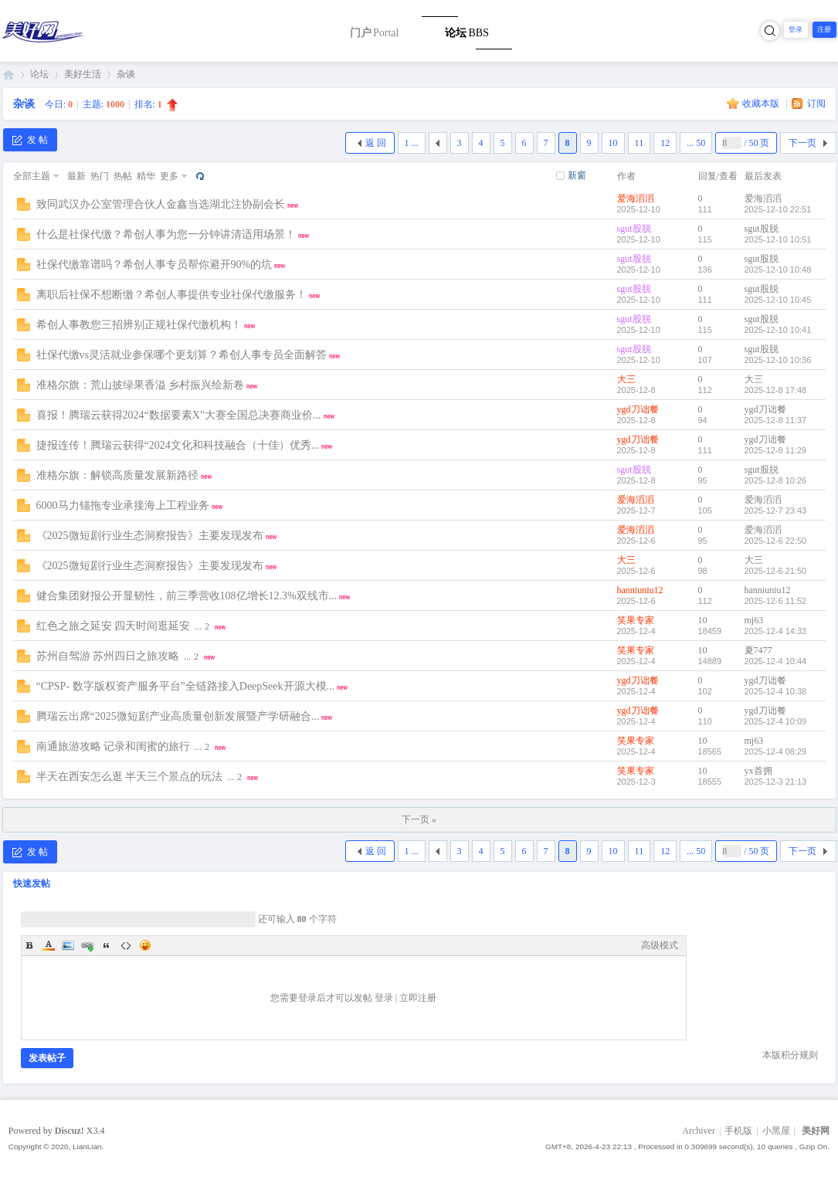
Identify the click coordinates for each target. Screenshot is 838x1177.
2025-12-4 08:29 (776, 751)
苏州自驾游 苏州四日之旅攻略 (108, 656)
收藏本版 (762, 103)
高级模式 (659, 945)
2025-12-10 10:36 (778, 360)
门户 (374, 33)
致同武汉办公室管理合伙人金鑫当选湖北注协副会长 (160, 204)
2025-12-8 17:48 (776, 390)
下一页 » (419, 819)
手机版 (738, 1130)
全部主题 (31, 176)
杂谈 (126, 74)
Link (87, 945)
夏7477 (758, 650)
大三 (626, 379)
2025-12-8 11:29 (776, 450)
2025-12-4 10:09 (776, 721)
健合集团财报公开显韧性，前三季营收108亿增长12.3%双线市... (187, 596)
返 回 (375, 142)
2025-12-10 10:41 (778, 329)
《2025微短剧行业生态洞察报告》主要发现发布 (149, 535)
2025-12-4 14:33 (776, 631)
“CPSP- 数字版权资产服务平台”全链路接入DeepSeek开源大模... (185, 686)
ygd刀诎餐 (638, 409)
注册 (824, 29)
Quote (106, 945)
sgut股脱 (634, 228)
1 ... (412, 142)
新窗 (577, 175)
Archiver (698, 1130)
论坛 (466, 33)
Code (126, 945)
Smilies (145, 945)
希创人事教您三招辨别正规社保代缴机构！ (139, 325)
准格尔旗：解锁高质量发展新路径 (117, 475)
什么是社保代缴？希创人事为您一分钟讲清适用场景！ (166, 234)
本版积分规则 (790, 1055)
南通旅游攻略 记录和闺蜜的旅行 (113, 746)
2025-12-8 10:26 (776, 480)
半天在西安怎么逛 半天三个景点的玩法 (129, 776)
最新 (76, 176)
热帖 (123, 176)
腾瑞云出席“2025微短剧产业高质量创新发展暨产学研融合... (178, 716)
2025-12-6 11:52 (776, 600)
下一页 (802, 142)
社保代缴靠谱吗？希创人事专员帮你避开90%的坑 (154, 264)
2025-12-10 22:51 (778, 209)
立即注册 (417, 997)
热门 (99, 176)
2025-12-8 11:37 (776, 420)
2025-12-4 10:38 (776, 691)
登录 (795, 29)
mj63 (754, 620)
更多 (169, 176)
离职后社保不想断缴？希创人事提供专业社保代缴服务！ (171, 294)
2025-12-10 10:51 (778, 239)
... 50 (696, 142)
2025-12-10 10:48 (778, 269)
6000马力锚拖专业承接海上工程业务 (122, 505)
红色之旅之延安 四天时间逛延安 (113, 626)
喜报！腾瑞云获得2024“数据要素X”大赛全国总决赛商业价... (178, 415)
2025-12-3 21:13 (776, 781)
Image (68, 945)
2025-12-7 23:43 (776, 510)
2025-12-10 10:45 (778, 299)
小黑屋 (776, 1130)
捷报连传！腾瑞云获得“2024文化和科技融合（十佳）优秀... (178, 445)
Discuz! (69, 1130)
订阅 (816, 103)
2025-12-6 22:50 (776, 540)
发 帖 (30, 139)
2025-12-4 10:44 (776, 661)
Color (48, 945)
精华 (146, 176)
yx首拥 (758, 770)
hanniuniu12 (640, 590)
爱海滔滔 (635, 198)
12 (665, 142)
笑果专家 (635, 620)
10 (613, 142)
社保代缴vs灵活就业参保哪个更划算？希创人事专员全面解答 (181, 355)
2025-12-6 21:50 (776, 570)
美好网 (8, 74)
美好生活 (82, 74)
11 (639, 142)
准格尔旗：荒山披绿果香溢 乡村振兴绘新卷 (140, 385)
